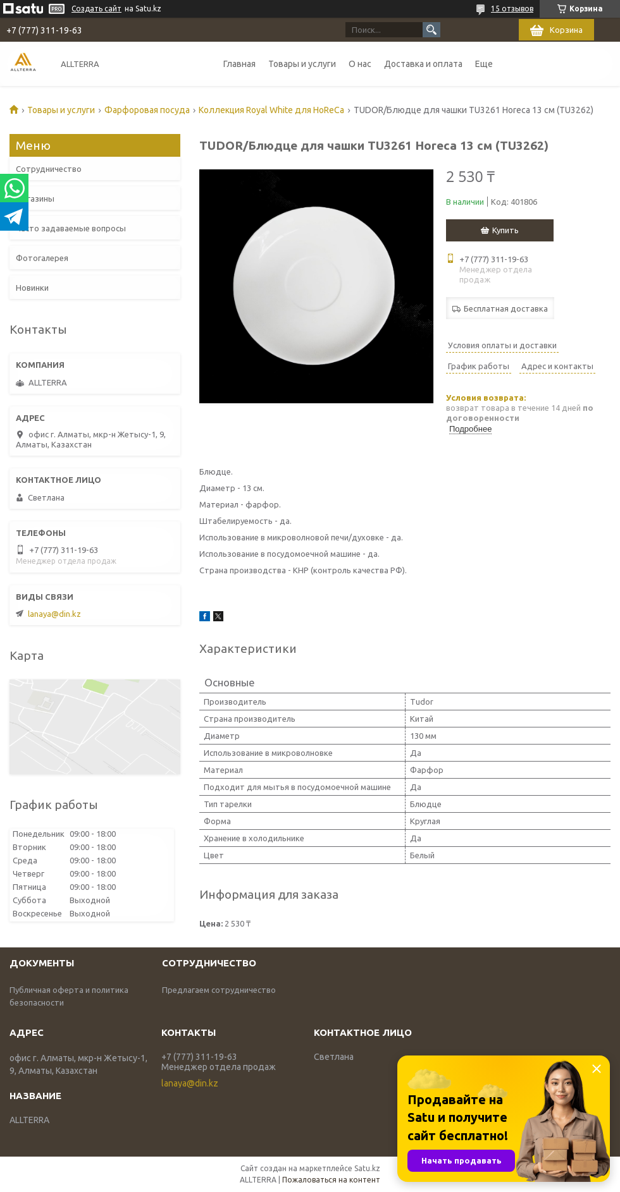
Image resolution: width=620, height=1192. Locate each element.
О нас (360, 64)
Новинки (32, 287)
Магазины (35, 198)
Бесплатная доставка (506, 308)
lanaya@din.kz (54, 613)
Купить (505, 230)
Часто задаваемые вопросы (71, 228)
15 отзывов (512, 8)
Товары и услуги (302, 64)
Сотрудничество (49, 168)
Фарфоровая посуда (147, 110)
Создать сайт (96, 8)
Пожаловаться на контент (331, 1180)
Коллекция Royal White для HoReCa (271, 110)
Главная (239, 64)
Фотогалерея (42, 257)
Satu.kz (367, 1168)
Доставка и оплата (423, 64)
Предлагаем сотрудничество (219, 989)
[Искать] (431, 29)
